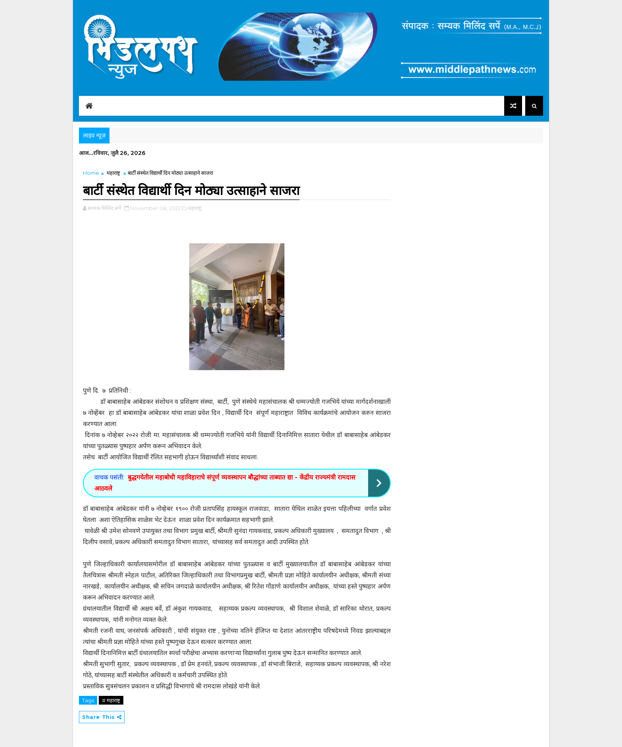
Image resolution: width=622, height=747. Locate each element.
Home (91, 173)
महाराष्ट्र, (195, 208)
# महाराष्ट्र (111, 700)
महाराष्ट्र (113, 173)
